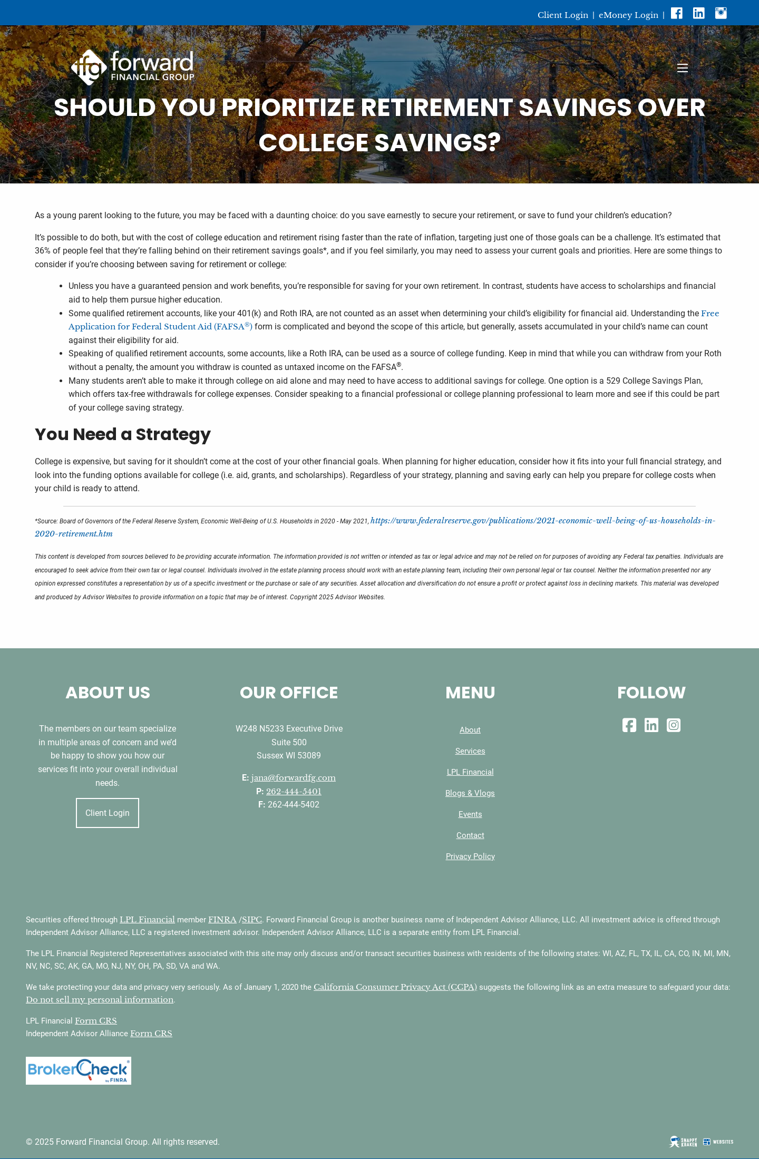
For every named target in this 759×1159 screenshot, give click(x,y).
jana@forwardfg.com (293, 778)
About (470, 730)
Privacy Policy (470, 856)
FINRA (222, 919)
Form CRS (96, 1021)
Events (470, 814)
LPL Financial (470, 772)
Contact (470, 835)
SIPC (252, 919)
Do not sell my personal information (99, 1000)
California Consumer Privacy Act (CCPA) (395, 987)
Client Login (563, 15)
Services (470, 751)
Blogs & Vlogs (470, 793)
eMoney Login (628, 15)
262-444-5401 (294, 791)
